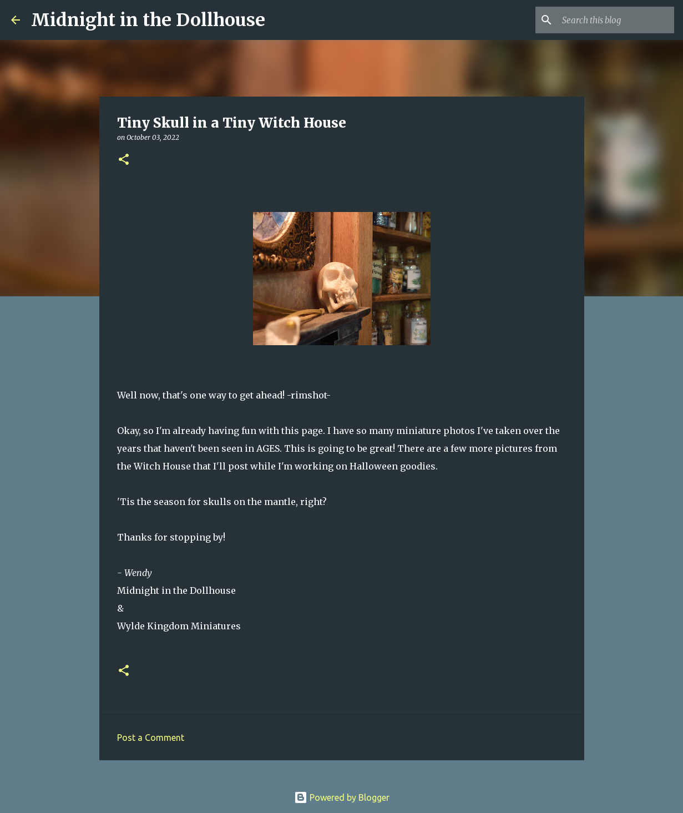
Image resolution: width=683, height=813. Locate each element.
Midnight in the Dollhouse (148, 20)
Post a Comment (150, 738)
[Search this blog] (616, 20)
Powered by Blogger (341, 797)
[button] (123, 160)
